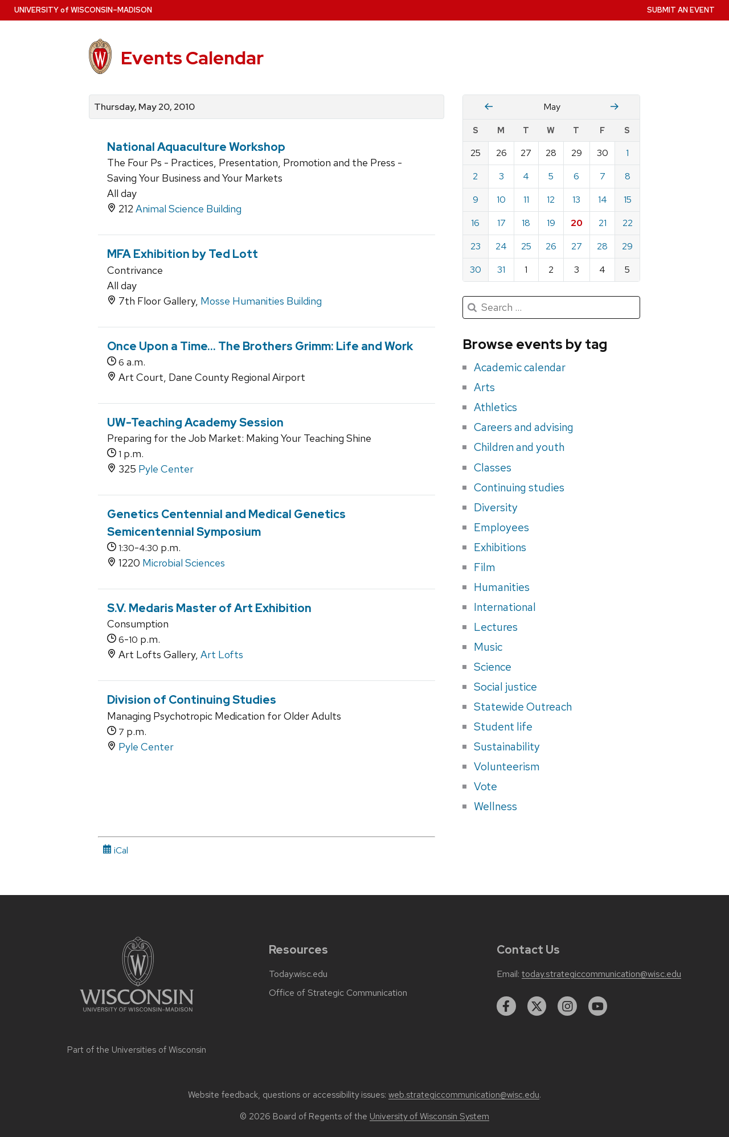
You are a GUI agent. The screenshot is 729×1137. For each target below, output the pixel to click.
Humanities (502, 587)
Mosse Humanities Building (261, 300)
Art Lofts (221, 654)
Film (484, 567)
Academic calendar (520, 367)
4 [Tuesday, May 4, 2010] (526, 176)
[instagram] (567, 1006)
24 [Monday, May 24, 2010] (501, 246)
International (505, 607)
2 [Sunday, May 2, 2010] (475, 176)
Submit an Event (681, 10)
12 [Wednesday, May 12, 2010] (551, 200)
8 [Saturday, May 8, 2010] (627, 176)
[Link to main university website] (137, 1014)
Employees (501, 527)
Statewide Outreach (523, 706)
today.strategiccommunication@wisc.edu (601, 974)
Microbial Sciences (183, 562)
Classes (492, 467)
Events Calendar (192, 58)
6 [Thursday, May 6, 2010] (576, 176)
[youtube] (598, 1006)
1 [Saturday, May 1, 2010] (627, 153)
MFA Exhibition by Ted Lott (182, 254)
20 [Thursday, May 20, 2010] (577, 223)
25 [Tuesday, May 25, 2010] (526, 246)
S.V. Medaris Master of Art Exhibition (209, 608)
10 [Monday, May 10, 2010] (501, 200)
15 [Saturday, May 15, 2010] (628, 200)
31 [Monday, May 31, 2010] (501, 270)
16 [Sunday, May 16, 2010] (475, 223)
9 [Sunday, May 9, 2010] (475, 200)
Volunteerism (507, 766)
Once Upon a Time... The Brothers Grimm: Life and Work (260, 346)
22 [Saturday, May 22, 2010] (627, 223)
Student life (503, 726)
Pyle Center (166, 468)
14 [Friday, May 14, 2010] (602, 200)
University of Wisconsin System (429, 1116)
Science (492, 666)
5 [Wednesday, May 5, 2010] (551, 176)
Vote (485, 786)
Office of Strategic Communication (338, 993)
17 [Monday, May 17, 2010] (501, 223)
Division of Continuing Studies (191, 699)
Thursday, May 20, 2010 (144, 107)
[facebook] (506, 1006)
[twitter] (537, 1006)
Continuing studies (519, 487)
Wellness (495, 806)
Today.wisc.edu (298, 974)
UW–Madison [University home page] (83, 10)
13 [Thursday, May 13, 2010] (576, 200)
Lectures (496, 626)
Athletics (495, 407)
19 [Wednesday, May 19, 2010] (551, 223)
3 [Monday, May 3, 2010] (501, 176)
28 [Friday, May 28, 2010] (602, 246)
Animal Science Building (188, 208)
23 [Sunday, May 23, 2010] (475, 246)
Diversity (496, 507)
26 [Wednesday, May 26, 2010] (551, 246)
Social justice (505, 686)
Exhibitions (500, 547)
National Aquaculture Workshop (196, 146)
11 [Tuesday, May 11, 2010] (526, 200)
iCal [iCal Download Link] (115, 850)
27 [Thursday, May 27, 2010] (576, 246)
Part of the (136, 1050)
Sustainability (507, 746)
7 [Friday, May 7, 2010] (602, 176)
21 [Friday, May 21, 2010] (603, 223)
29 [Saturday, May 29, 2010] (627, 246)
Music (488, 646)
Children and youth (519, 447)
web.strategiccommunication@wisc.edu (463, 1095)
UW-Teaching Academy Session (195, 422)
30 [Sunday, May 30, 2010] (475, 270)
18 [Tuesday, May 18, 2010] (526, 223)
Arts (484, 387)
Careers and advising (524, 427)
